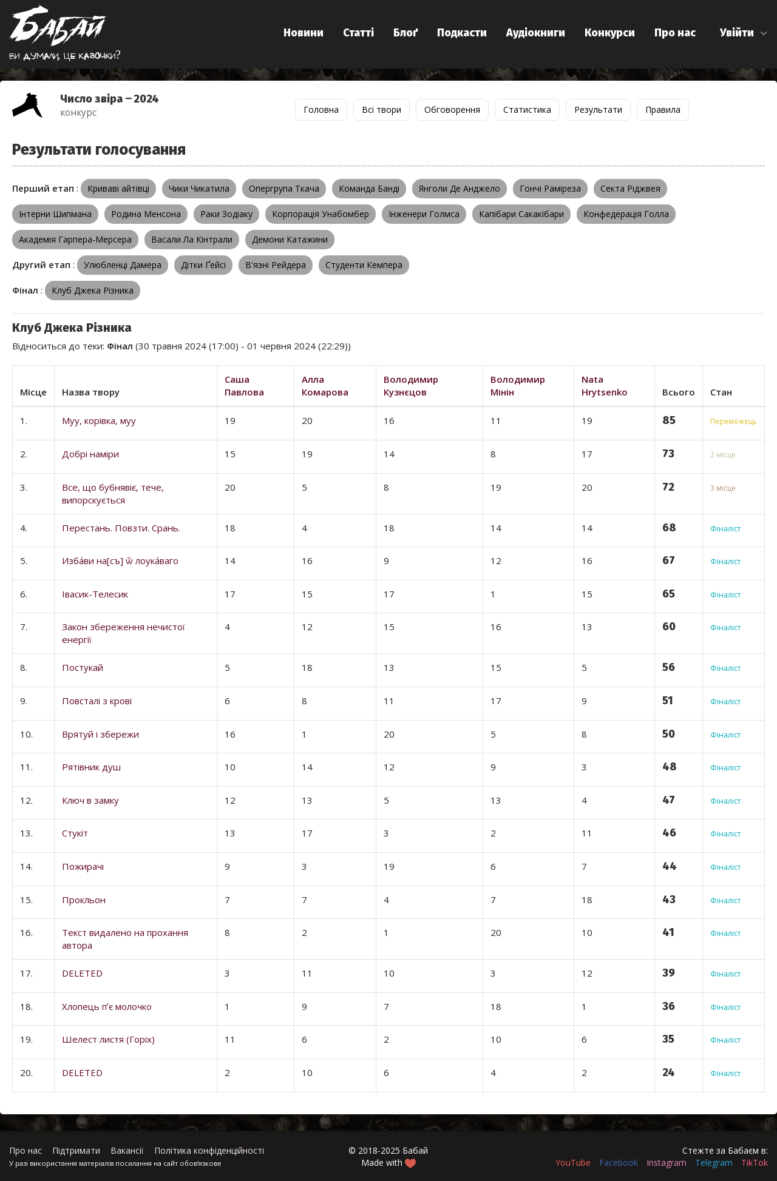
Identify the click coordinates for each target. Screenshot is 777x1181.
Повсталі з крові (97, 701)
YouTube (573, 1162)
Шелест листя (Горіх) (108, 1039)
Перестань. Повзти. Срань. (121, 528)
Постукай (82, 667)
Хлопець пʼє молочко (107, 1006)
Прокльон (84, 899)
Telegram (714, 1162)
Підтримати (76, 1150)
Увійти (737, 32)
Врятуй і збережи (100, 734)
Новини (303, 32)
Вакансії (127, 1150)
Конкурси (610, 32)
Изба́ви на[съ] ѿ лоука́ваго (120, 560)
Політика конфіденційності (209, 1150)
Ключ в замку (90, 800)
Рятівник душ (91, 767)
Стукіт (75, 833)
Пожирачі (83, 866)
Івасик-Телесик (95, 594)
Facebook (618, 1162)
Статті (358, 32)
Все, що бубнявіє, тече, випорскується (113, 493)
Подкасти (462, 32)
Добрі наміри (90, 454)
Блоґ (405, 32)
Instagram (666, 1162)
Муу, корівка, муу (99, 420)
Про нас (675, 32)
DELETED (82, 973)
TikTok (754, 1162)
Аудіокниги (535, 32)
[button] (744, 33)
